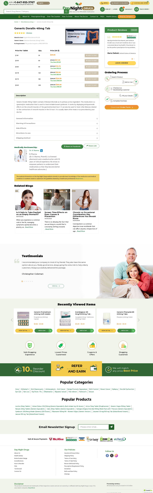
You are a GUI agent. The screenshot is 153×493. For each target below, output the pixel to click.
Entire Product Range (20, 451)
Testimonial (18, 462)
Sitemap (67, 467)
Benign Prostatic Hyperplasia (77, 381)
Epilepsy (115, 381)
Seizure (91, 384)
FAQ (15, 459)
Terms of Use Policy (70, 451)
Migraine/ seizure (61, 384)
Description (21, 95)
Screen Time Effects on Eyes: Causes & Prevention (56, 207)
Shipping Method (24, 138)
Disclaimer (67, 462)
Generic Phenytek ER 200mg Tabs (125, 306)
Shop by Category (126, 15)
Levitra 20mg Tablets (22, 399)
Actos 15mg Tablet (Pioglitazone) (97, 399)
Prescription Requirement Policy (74, 459)
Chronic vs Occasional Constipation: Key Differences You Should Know (84, 208)
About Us (26, 15)
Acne (17, 381)
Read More (29, 219)
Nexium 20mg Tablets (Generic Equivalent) (30, 401)
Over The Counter (53, 15)
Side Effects (21, 128)
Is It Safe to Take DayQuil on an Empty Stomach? (28, 206)
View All (134, 29)
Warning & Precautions (26, 123)
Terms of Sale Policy (70, 454)
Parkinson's (83, 384)
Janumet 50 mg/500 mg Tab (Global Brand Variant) (110, 404)
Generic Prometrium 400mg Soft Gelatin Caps (42, 307)
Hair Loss (26, 384)
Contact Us (94, 15)
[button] (148, 491)
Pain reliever (73, 384)
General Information (25, 118)
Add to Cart (91, 54)
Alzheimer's (25, 381)
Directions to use (24, 133)
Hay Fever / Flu (37, 384)
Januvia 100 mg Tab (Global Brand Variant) (29, 407)
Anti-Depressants (37, 381)
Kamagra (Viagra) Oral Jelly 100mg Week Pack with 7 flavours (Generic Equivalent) (104, 401)
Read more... (79, 171)
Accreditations (18, 454)
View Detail (23, 323)
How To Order (67, 15)
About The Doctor (81, 15)
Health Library (111, 15)
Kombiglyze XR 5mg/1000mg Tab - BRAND (83, 307)
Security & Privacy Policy (71, 446)
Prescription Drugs (38, 15)
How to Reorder (19, 456)
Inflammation (48, 384)
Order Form (121, 106)
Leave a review (121, 62)
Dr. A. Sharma (34, 150)
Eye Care (18, 384)
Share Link (91, 146)
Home (16, 21)
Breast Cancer (105, 381)
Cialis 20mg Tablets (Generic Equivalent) (60, 401)
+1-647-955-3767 (24, 2)
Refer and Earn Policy (70, 464)
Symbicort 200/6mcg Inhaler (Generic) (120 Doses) (32, 404)
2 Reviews (29, 32)
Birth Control (93, 381)
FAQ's (102, 15)
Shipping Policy (69, 448)
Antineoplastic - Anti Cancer (55, 381)
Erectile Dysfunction (127, 381)
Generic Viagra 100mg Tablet (120, 399)
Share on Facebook (71, 146)
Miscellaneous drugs (27, 21)
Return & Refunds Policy (71, 456)
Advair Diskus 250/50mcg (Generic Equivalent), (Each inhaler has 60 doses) (58, 399)
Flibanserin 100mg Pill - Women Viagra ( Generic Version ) (71, 404)
